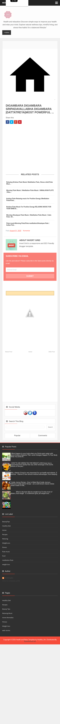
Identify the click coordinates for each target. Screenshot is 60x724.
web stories (6, 630)
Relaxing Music (7, 613)
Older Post (51, 352)
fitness (4, 547)
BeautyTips (6, 522)
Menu (4, 3)
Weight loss (6, 626)
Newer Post (8, 352)
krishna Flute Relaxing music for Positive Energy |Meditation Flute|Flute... (27, 199)
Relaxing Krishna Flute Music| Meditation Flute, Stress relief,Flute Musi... (29, 183)
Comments (42, 435)
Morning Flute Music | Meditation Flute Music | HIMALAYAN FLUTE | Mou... (30, 191)
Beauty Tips (6, 609)
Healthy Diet (6, 526)
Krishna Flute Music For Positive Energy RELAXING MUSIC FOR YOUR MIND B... (28, 207)
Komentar (26, 231)
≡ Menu (6, 32)
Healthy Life (41, 640)
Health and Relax (22, 640)
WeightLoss (6, 543)
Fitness (4, 622)
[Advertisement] (30, 43)
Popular (17, 435)
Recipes (4, 534)
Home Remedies (8, 618)
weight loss (6, 564)
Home (30, 352)
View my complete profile (11, 581)
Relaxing (5, 539)
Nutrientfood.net (30, 641)
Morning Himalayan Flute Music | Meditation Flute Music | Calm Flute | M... (28, 216)
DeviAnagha (9, 578)
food (3, 556)
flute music (6, 552)
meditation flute (7, 560)
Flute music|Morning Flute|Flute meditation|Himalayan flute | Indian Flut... (27, 224)
